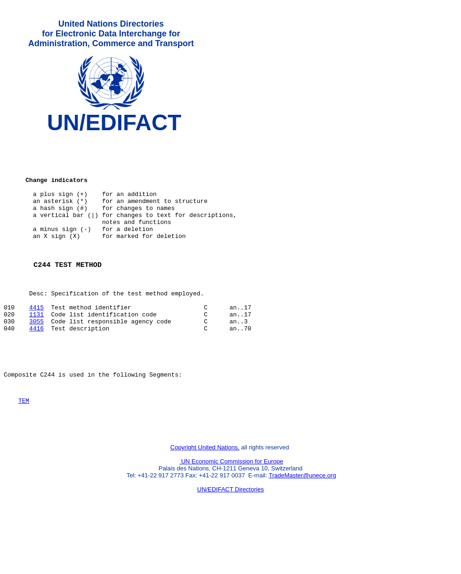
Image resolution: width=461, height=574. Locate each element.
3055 (36, 357)
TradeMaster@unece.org (302, 525)
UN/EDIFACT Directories (230, 539)
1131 (36, 348)
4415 (36, 340)
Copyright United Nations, (204, 497)
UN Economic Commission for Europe (232, 511)
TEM (23, 446)
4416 (36, 365)
